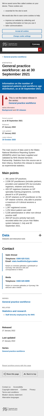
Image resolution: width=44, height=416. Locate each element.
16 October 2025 (9, 140)
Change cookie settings (22, 36)
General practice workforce (15, 57)
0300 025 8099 (23, 281)
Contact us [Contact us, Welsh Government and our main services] (6, 387)
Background (7, 110)
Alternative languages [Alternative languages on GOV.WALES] (10, 397)
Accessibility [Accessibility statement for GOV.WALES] (18, 387)
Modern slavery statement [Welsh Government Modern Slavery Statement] (12, 395)
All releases (21, 110)
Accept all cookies (22, 31)
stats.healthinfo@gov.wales (25, 261)
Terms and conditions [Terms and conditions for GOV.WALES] (10, 392)
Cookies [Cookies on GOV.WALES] (24, 390)
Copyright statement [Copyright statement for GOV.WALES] (10, 390)
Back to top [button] (31, 374)
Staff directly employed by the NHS (20, 315)
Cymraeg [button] (36, 44)
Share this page (12, 374)
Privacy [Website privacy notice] (32, 390)
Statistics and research (14, 311)
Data (5, 235)
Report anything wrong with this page (16, 365)
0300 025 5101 (23, 259)
